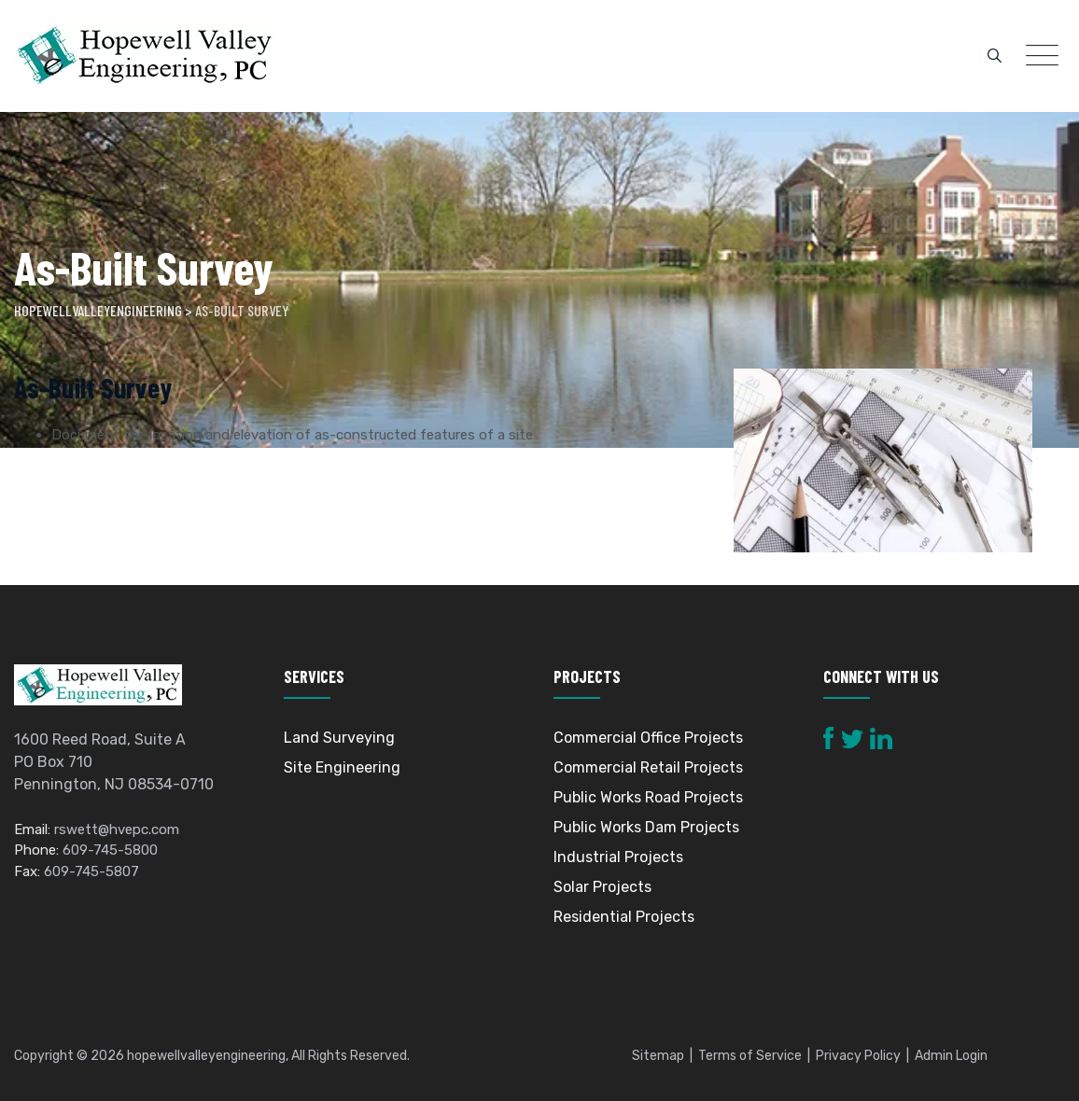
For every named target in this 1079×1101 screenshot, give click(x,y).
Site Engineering (342, 767)
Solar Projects (603, 887)
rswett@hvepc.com (116, 829)
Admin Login (951, 1056)
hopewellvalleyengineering (206, 1056)
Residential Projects (624, 917)
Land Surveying (339, 737)
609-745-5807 (91, 871)
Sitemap (658, 1056)
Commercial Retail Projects (648, 767)
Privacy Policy (858, 1056)
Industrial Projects (618, 857)
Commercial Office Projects (648, 737)
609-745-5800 (110, 850)
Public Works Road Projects (648, 797)
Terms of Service (750, 1056)
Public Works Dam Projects (646, 827)
